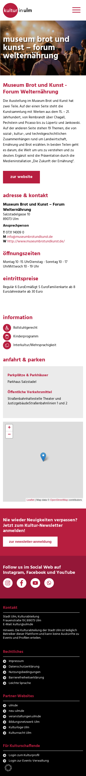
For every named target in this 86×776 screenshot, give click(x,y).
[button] (8, 768)
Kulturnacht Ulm (20, 733)
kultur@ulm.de (23, 624)
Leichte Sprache (20, 683)
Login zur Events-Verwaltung (29, 760)
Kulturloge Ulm (19, 727)
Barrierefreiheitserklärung (26, 677)
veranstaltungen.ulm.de (25, 716)
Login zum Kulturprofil (24, 755)
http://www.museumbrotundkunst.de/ (36, 241)
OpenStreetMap (59, 499)
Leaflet (30, 499)
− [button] (9, 434)
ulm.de (13, 705)
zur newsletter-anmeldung (30, 541)
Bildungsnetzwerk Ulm (24, 722)
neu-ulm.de (16, 711)
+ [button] (9, 427)
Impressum (16, 661)
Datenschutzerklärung (24, 666)
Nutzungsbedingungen (25, 672)
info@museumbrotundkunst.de (30, 237)
